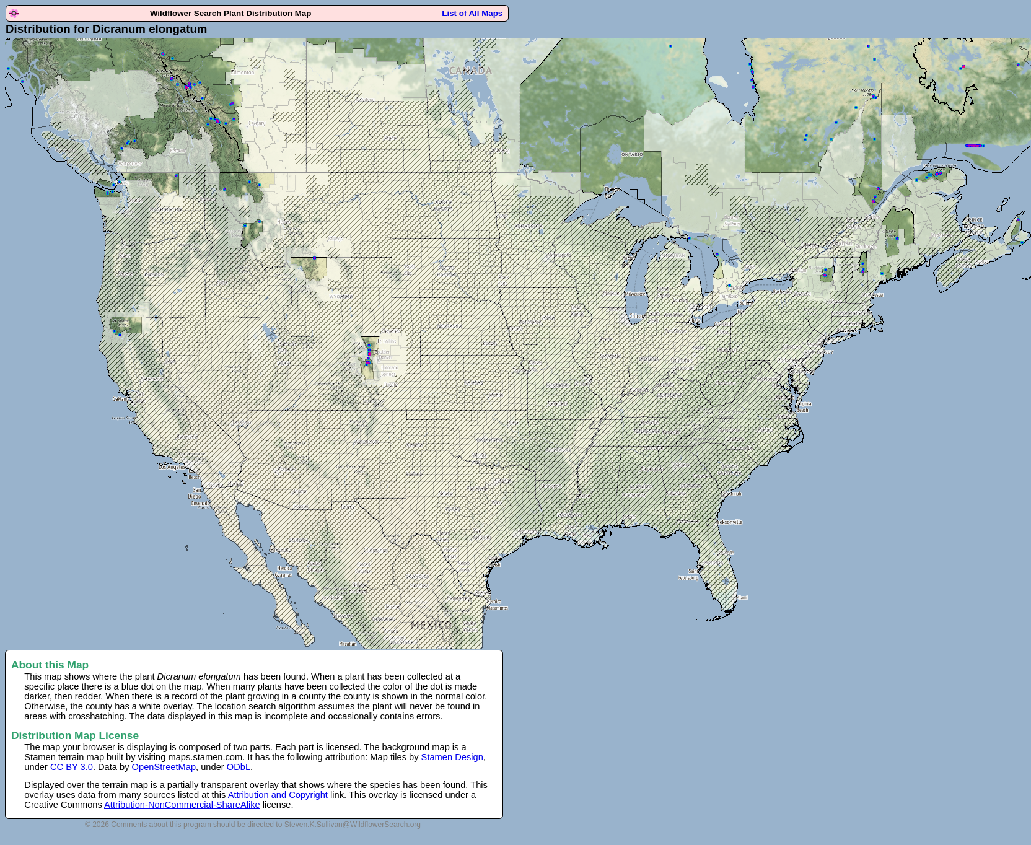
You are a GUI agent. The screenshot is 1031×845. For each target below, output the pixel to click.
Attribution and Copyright (278, 795)
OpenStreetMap (164, 767)
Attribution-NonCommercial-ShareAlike (182, 805)
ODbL (238, 767)
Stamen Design (452, 757)
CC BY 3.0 (71, 767)
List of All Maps (473, 13)
